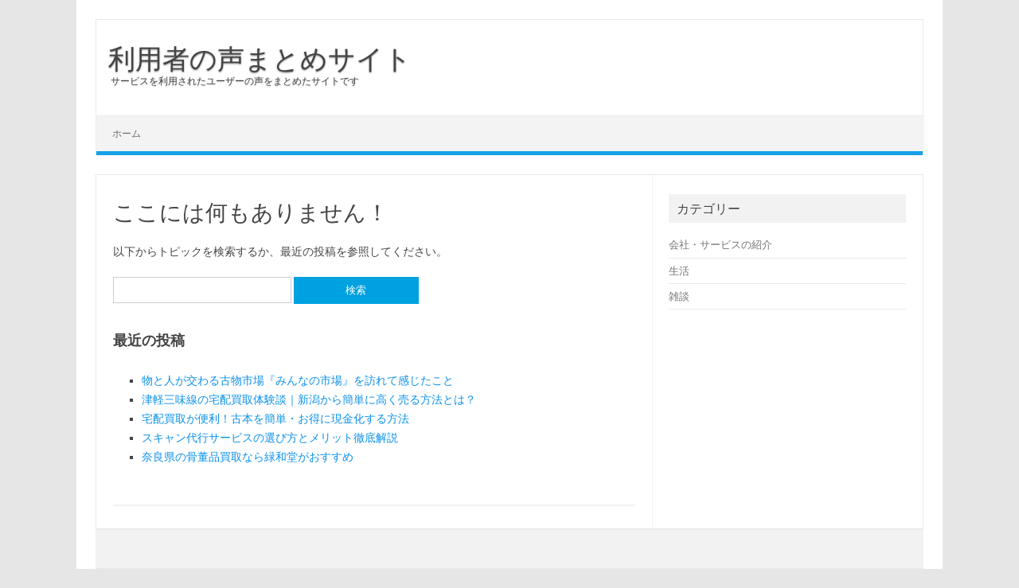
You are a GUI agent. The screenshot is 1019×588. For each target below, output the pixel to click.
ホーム (126, 133)
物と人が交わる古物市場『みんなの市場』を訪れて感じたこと (298, 380)
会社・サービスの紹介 (720, 244)
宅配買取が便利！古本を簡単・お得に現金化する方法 (275, 418)
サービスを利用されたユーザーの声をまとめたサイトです (235, 81)
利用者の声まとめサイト (260, 58)
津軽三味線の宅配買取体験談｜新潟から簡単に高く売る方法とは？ (309, 399)
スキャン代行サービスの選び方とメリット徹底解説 (270, 437)
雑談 (679, 296)
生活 (679, 270)
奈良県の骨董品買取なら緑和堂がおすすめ (247, 456)
